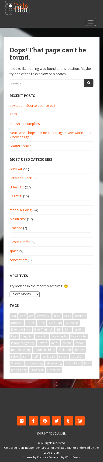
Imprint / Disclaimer (51, 433)
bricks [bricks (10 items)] (30, 323)
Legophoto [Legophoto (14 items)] (78, 336)
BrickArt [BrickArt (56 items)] (80, 316)
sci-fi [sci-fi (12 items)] (26, 356)
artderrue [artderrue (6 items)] (43, 316)
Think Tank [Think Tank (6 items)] (73, 363)
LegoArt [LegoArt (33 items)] (27, 336)
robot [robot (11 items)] (15, 356)
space (14, 251)
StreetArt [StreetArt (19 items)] (17, 363)
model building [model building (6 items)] (45, 350)
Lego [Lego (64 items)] (14, 336)
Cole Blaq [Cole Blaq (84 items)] (55, 323)
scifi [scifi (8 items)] (35, 356)
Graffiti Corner (20, 146)
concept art (18, 260)
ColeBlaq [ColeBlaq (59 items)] (72, 323)
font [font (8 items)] (67, 329)
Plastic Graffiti (20, 242)
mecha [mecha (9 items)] (67, 343)
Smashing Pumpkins (25, 123)
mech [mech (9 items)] (54, 343)
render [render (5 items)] (79, 350)
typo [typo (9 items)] (87, 363)
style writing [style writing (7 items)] (35, 363)
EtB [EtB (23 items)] (59, 329)
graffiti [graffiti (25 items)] (79, 329)
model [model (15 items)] (80, 343)
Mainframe (18, 219)
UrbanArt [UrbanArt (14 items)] (37, 370)
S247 (13, 114)
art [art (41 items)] (31, 316)
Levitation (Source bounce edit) (33, 105)
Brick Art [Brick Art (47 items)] (16, 323)
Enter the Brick (21, 178)
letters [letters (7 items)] (43, 343)
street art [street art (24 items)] (77, 356)
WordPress (72, 457)
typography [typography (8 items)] (19, 370)
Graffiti (17, 196)
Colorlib (42, 457)
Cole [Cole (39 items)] (42, 323)
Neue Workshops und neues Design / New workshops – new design (50, 135)
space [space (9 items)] (63, 356)
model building (20, 210)
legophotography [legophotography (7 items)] (22, 343)
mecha (17, 228)
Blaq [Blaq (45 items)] (57, 316)
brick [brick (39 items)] (67, 316)
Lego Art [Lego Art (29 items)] (42, 336)
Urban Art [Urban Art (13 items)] (53, 370)
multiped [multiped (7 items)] (65, 350)
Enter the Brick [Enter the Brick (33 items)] (20, 329)
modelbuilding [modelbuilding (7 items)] (21, 350)
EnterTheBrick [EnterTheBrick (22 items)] (43, 329)
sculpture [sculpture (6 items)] (49, 356)
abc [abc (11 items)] (22, 316)
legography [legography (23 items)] (59, 336)
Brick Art (16, 169)
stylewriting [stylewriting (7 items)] (54, 363)
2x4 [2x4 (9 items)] (13, 316)
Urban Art (17, 187)
